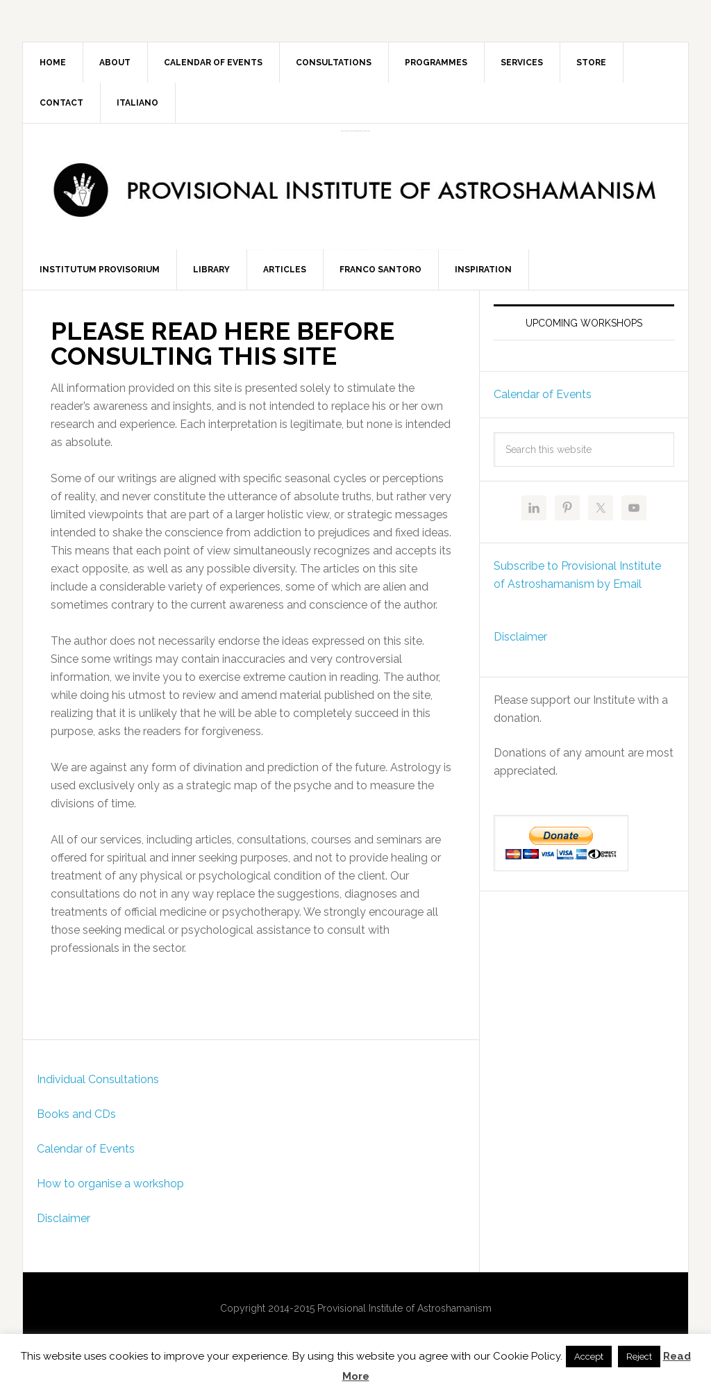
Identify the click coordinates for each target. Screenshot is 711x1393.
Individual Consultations (98, 1085)
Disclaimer (63, 1224)
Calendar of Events (86, 1155)
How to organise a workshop (110, 1189)
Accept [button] (588, 1356)
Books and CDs (76, 1120)
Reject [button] (639, 1356)
